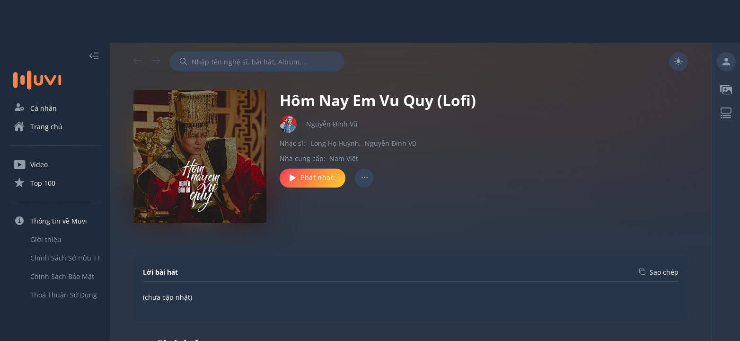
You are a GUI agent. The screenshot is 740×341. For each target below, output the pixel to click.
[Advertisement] (370, 21)
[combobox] (256, 62)
